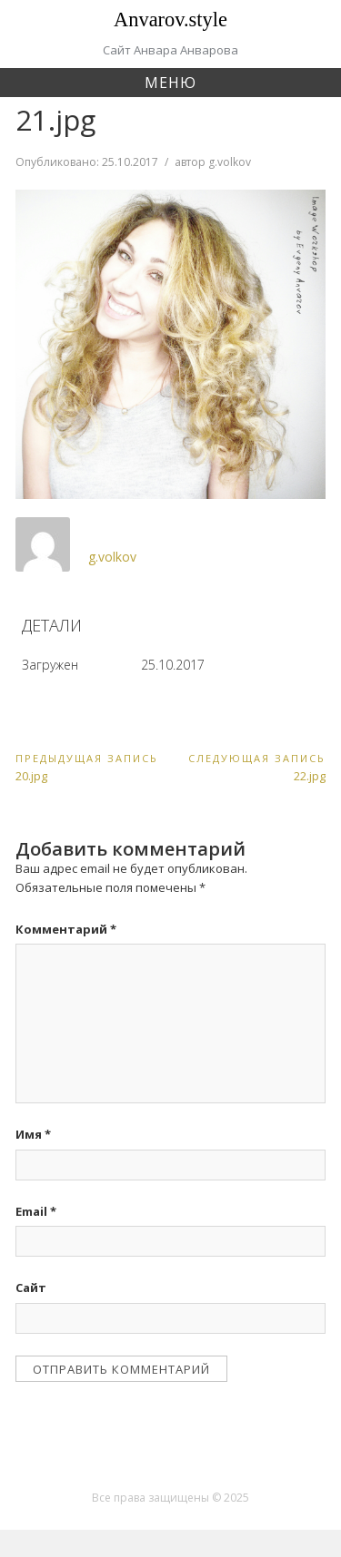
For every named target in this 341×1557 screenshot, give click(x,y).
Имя (33, 1134)
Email (35, 1211)
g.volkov (229, 162)
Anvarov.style (170, 19)
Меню (170, 83)
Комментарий (65, 929)
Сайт (30, 1287)
